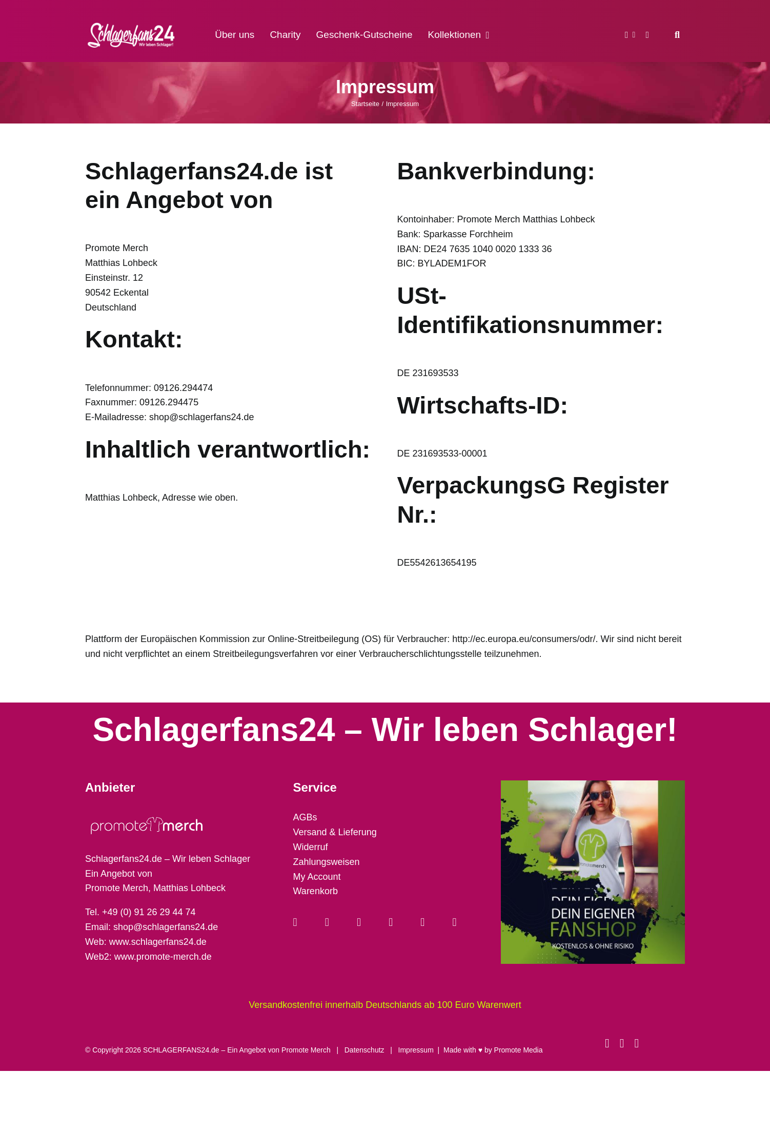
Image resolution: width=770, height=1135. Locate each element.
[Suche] (677, 34)
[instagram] (622, 1043)
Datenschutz (364, 1050)
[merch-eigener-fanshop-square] (593, 785)
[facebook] (607, 1043)
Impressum (416, 1050)
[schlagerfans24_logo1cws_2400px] (131, 21)
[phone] (636, 1043)
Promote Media (518, 1050)
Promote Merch (306, 1050)
